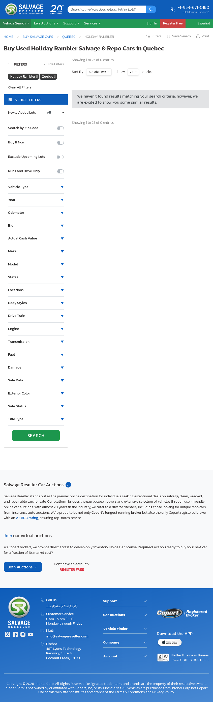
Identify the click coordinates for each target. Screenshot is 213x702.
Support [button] (70, 23)
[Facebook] (15, 635)
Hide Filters (54, 64)
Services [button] (91, 23)
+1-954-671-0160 (193, 7)
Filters (153, 36)
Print (202, 36)
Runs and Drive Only (24, 171)
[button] (15, 23)
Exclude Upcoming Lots (26, 157)
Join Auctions (21, 567)
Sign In (151, 23)
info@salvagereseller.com (67, 636)
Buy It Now (16, 142)
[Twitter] (7, 635)
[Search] (151, 9)
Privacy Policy (163, 691)
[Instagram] (23, 635)
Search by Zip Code (23, 128)
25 (132, 72)
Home (8, 36)
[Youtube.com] (30, 635)
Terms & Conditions (130, 691)
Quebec (68, 36)
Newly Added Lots (22, 112)
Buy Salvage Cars (37, 36)
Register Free (72, 569)
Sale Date (99, 72)
